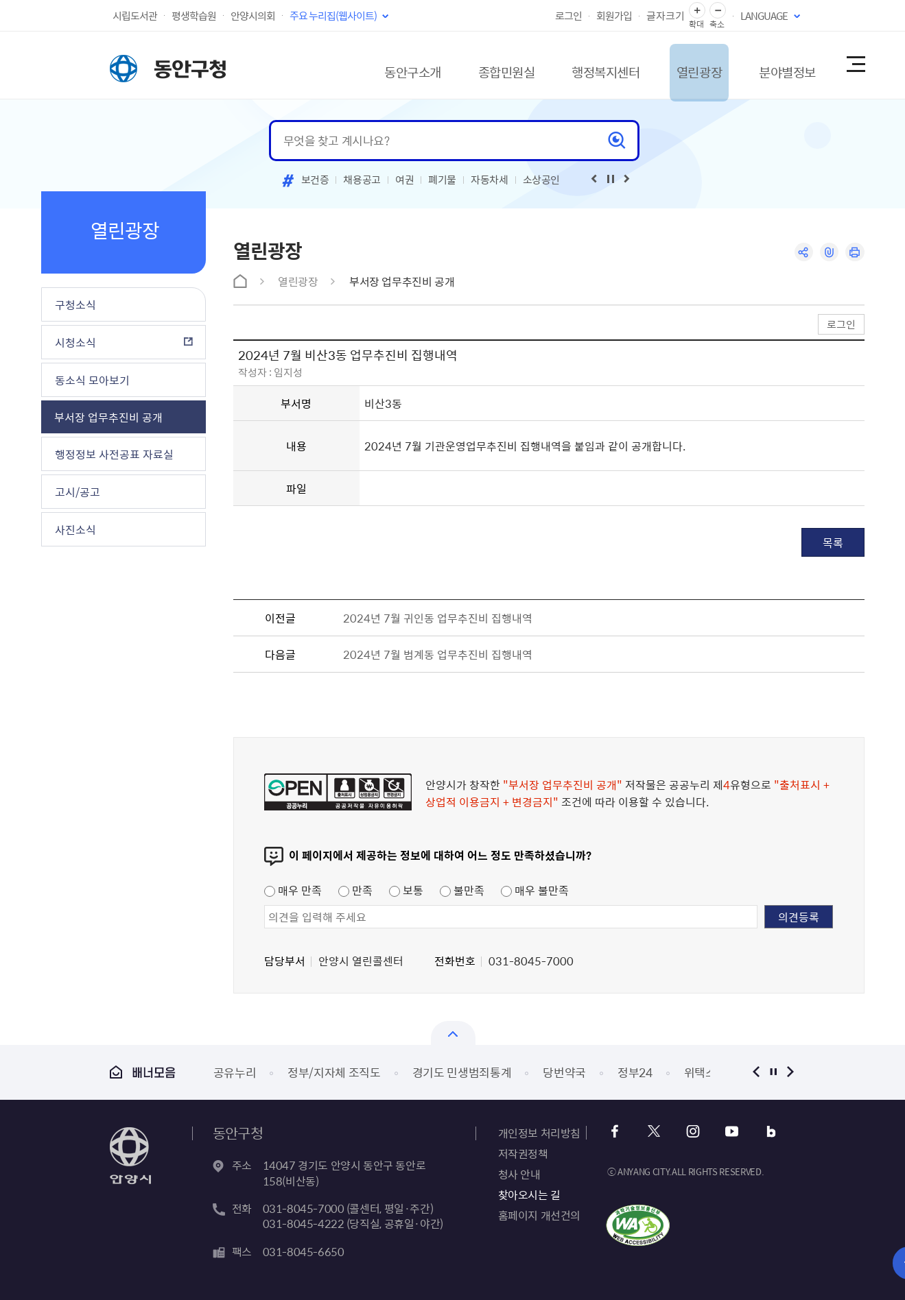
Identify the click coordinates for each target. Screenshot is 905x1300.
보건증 (315, 179)
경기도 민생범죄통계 (462, 1072)
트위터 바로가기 (654, 1132)
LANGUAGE (764, 15)
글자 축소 (717, 11)
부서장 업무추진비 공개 (108, 417)
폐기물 (442, 179)
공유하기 (801, 253)
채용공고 (362, 179)
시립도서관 (135, 15)
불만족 (462, 890)
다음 (790, 1072)
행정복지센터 (571, 65)
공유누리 (235, 1072)
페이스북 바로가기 (617, 1132)
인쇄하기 (855, 253)
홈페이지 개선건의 (539, 1215)
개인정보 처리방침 (539, 1132)
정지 (773, 1072)
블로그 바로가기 (765, 1132)
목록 (833, 542)
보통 (406, 890)
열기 (453, 1033)
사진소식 (75, 529)
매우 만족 (293, 890)
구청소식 (75, 304)
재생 (611, 179)
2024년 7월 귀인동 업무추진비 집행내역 (437, 618)
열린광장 (674, 65)
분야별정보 (770, 65)
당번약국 (564, 1072)
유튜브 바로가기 (728, 1132)
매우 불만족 (535, 890)
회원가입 (614, 15)
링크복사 (828, 253)
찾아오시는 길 (529, 1194)
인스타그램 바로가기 (691, 1132)
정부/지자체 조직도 (334, 1072)
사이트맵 (855, 65)
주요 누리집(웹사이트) (333, 15)
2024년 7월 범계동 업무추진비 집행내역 (437, 654)
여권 (404, 179)
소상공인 (542, 179)
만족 (355, 890)
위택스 (700, 1072)
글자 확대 (697, 11)
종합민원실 (463, 65)
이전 (756, 1072)
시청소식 (75, 342)
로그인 (568, 15)
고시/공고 (77, 491)
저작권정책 (523, 1153)
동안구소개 (360, 65)
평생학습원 (194, 15)
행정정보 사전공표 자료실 (114, 454)
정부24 (635, 1072)
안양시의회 (253, 15)
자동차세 (489, 179)
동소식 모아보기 (92, 380)
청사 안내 (519, 1174)
